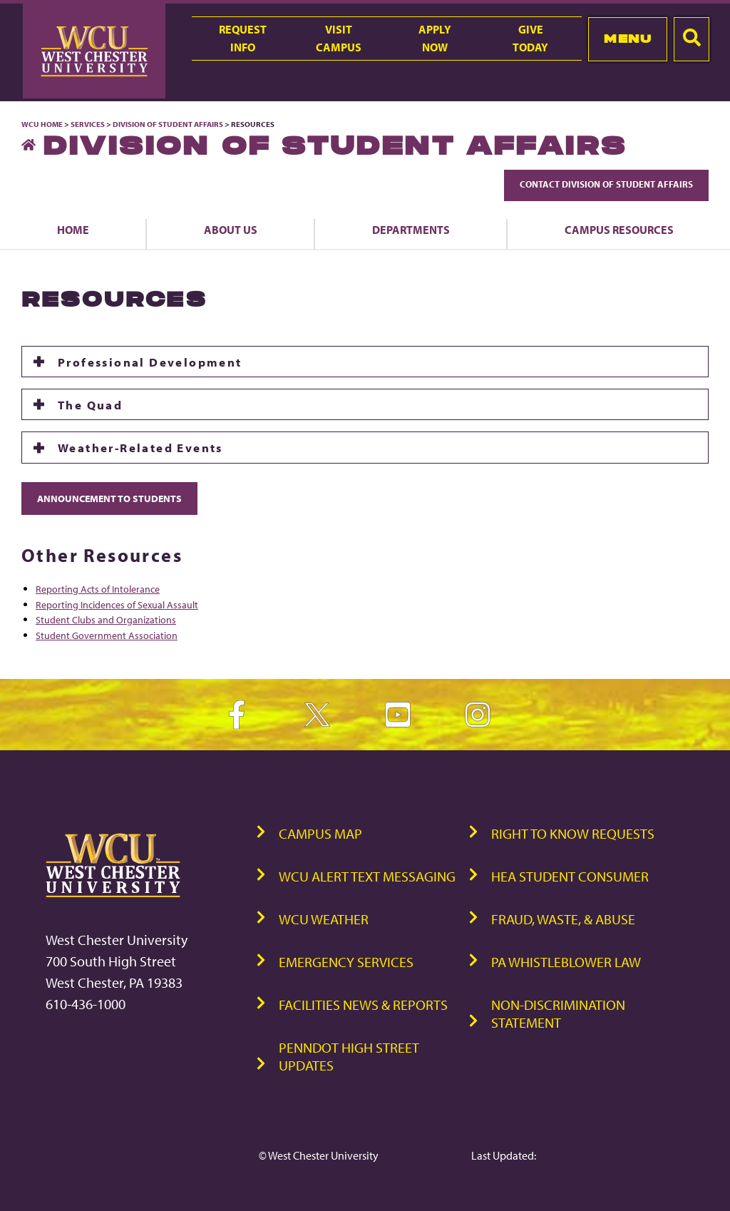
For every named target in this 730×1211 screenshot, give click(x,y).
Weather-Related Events (140, 447)
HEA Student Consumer (570, 876)
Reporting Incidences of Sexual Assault (117, 604)
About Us (230, 230)
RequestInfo (243, 38)
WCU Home (42, 124)
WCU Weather (324, 919)
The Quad (90, 404)
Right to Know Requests (572, 833)
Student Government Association (107, 635)
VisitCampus (338, 38)
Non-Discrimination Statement (558, 1013)
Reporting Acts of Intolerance (98, 589)
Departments (411, 230)
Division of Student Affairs (169, 124)
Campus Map (320, 833)
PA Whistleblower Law (566, 962)
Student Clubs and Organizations (106, 619)
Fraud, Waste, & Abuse (563, 919)
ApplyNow (434, 38)
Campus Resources (619, 230)
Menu (628, 38)
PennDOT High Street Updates (349, 1056)
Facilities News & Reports (363, 1004)
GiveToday (530, 38)
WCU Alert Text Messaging (367, 876)
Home (73, 230)
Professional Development (150, 361)
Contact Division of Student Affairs (606, 184)
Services (88, 124)
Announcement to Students (109, 498)
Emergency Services (346, 962)
